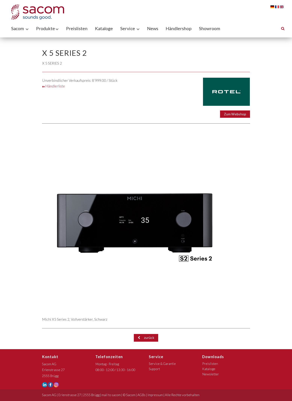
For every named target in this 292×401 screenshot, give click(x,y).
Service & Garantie (162, 364)
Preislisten (77, 28)
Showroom (209, 28)
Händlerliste (53, 86)
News (152, 28)
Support (154, 369)
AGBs (141, 395)
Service (130, 28)
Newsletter (210, 374)
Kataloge (104, 28)
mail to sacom (111, 395)
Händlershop (179, 28)
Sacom (20, 28)
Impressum (155, 395)
